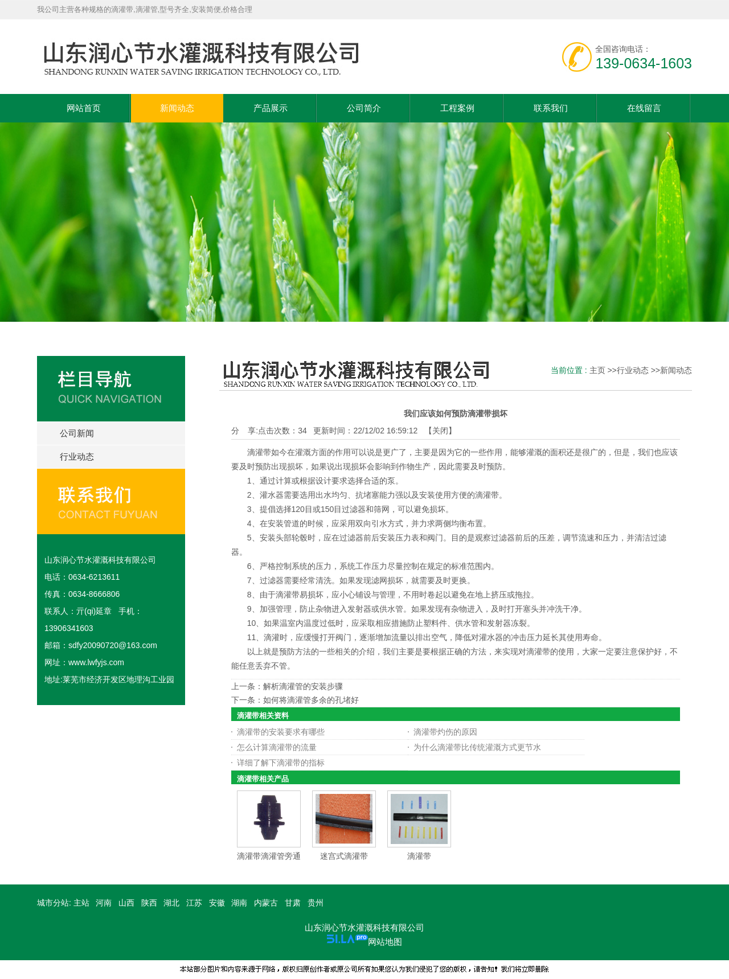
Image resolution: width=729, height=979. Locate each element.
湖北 (171, 902)
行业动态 (633, 370)
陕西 (149, 902)
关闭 (440, 430)
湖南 (239, 902)
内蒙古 (266, 902)
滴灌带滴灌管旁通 (269, 856)
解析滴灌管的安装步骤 (303, 686)
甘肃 (293, 902)
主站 (80, 902)
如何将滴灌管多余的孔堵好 (311, 699)
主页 (597, 370)
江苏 (194, 902)
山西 (126, 902)
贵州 (315, 902)
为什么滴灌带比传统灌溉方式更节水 (477, 747)
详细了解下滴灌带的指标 (281, 762)
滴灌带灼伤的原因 (445, 731)
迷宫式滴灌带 (344, 856)
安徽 (217, 902)
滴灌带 (419, 856)
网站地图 (385, 942)
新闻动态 (676, 370)
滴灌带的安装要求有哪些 (281, 731)
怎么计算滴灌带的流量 (277, 747)
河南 (104, 902)
